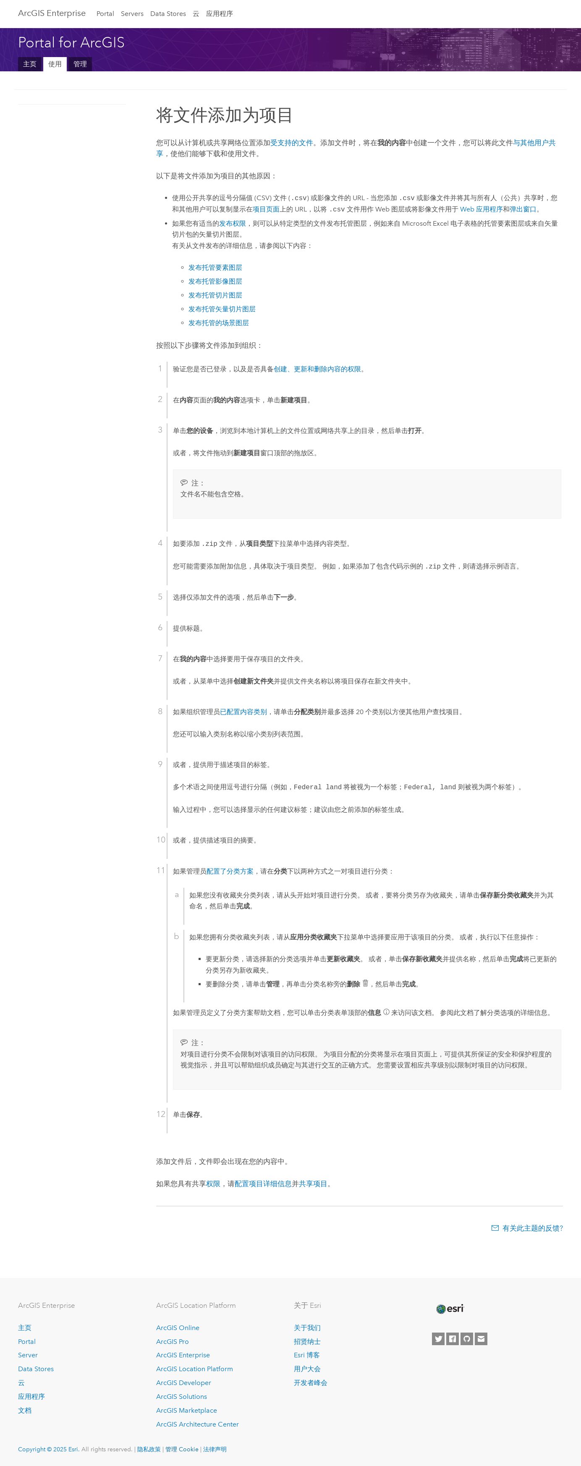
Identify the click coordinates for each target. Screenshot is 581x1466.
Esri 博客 (307, 1355)
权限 (213, 1183)
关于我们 (307, 1328)
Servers (132, 14)
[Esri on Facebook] (452, 1339)
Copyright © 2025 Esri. (49, 1449)
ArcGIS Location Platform (194, 1369)
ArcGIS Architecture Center (197, 1424)
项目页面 (266, 210)
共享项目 (313, 1183)
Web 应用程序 (481, 210)
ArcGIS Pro (172, 1342)
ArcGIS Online (177, 1328)
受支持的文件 (291, 142)
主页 (30, 64)
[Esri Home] (449, 1309)
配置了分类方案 (230, 871)
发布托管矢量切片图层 (222, 309)
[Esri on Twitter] (438, 1339)
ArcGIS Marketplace (186, 1410)
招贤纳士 (307, 1342)
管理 (80, 64)
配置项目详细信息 (263, 1183)
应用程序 (219, 14)
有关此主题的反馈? (532, 1228)
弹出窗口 (523, 210)
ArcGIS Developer (183, 1383)
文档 (24, 1410)
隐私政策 (149, 1449)
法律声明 (215, 1449)
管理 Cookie (182, 1449)
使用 (55, 64)
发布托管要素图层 (215, 267)
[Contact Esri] (481, 1339)
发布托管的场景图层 (218, 323)
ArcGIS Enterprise (52, 13)
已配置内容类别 (243, 712)
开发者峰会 (310, 1383)
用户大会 (307, 1369)
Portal (105, 14)
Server (28, 1355)
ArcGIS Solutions (181, 1397)
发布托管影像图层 (215, 281)
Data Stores (168, 14)
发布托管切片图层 (215, 295)
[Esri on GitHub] (467, 1339)
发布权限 (232, 223)
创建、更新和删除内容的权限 (317, 369)
